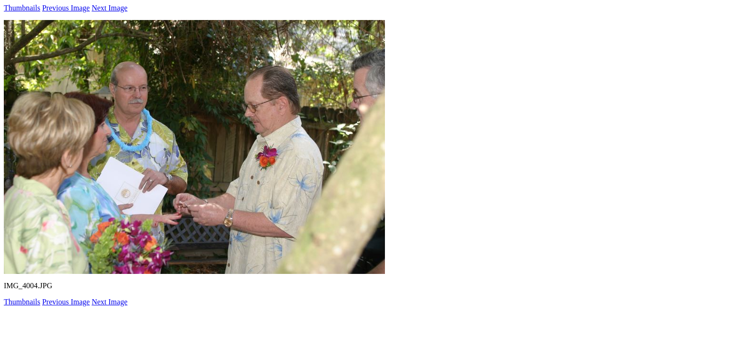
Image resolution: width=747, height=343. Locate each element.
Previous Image (66, 8)
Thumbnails (22, 8)
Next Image (109, 8)
